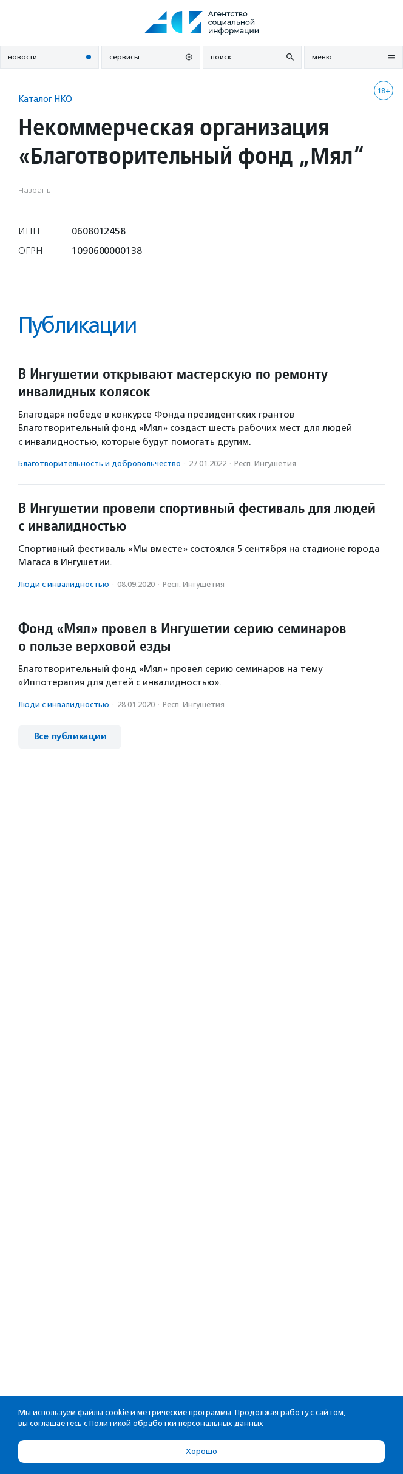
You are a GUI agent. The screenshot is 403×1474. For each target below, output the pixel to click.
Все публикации (69, 736)
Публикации (77, 325)
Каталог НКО (45, 98)
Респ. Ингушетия (265, 463)
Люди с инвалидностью (63, 584)
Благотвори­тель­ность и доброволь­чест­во (99, 463)
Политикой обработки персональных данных (176, 1423)
